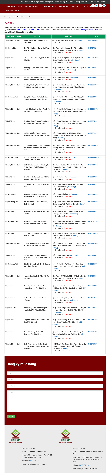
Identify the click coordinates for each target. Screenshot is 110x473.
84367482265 (93, 194)
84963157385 (93, 332)
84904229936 (93, 40)
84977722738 (93, 133)
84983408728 (93, 77)
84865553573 (93, 85)
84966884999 (93, 202)
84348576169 (93, 298)
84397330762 (93, 145)
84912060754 (93, 264)
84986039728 (93, 109)
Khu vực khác (64, 6)
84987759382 (93, 121)
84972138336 (93, 286)
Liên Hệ (75, 6)
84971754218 (93, 320)
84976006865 (93, 276)
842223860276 (93, 157)
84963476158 (93, 308)
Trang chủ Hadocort (88, 6)
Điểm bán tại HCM (49, 6)
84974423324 (93, 243)
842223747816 (93, 177)
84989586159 (93, 255)
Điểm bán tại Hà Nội (32, 6)
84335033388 (93, 97)
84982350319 (93, 58)
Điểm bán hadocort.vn (14, 6)
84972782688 (93, 48)
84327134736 (93, 344)
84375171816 (93, 221)
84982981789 (93, 184)
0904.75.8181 (35, 461)
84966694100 (93, 233)
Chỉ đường (77, 40)
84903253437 (93, 68)
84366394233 (93, 212)
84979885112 (93, 165)
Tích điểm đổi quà (12, 11)
